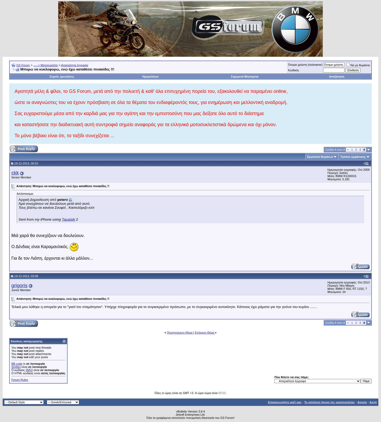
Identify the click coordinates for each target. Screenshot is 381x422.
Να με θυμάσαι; (358, 65)
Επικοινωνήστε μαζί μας (285, 402)
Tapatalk (68, 219)
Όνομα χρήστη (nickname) (305, 64)
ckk (15, 173)
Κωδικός (293, 70)
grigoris (19, 285)
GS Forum (23, 65)
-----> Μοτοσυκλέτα (45, 65)
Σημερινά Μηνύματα (244, 76)
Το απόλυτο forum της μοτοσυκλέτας (329, 402)
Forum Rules (19, 379)
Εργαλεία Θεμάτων (320, 156)
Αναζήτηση (336, 76)
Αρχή (373, 402)
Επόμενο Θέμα (205, 332)
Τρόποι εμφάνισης (353, 156)
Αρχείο (362, 402)
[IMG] (29, 370)
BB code (16, 363)
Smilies (16, 366)
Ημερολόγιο (150, 76)
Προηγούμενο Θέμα (180, 332)
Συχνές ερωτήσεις (61, 76)
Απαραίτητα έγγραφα (74, 65)
